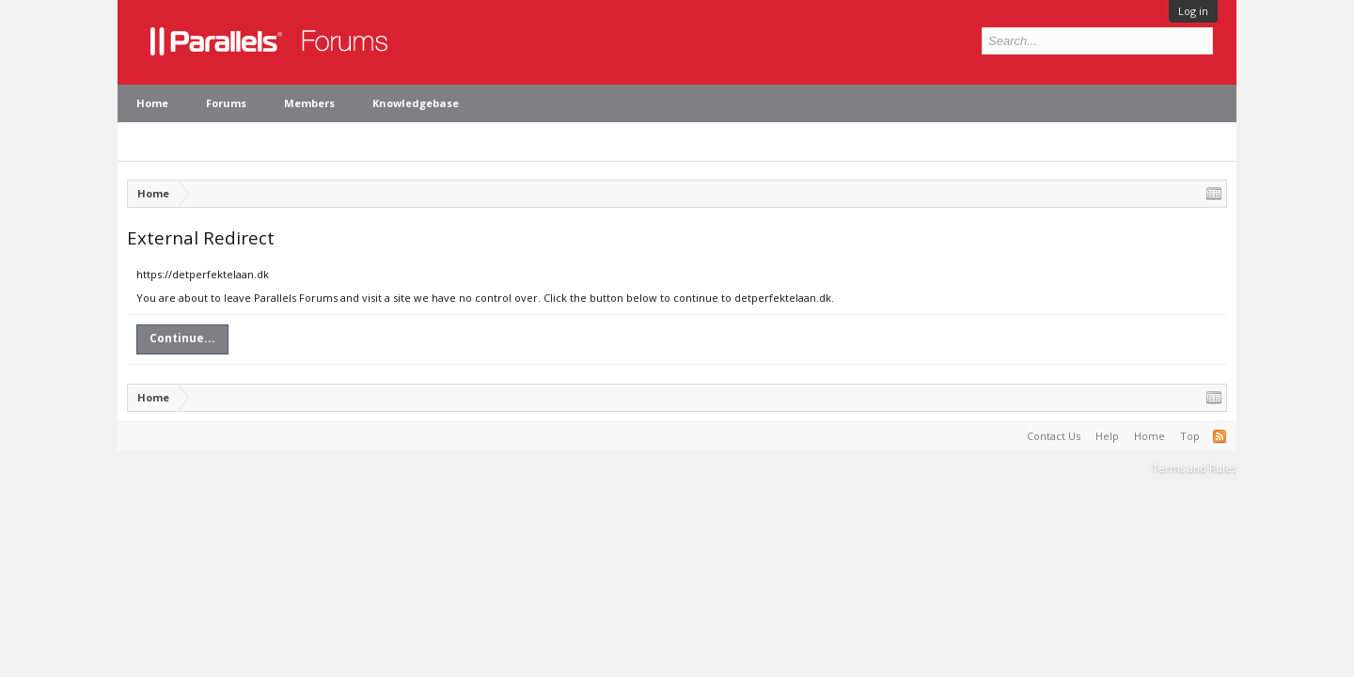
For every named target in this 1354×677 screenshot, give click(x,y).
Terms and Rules (1194, 468)
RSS (1219, 436)
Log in (1193, 11)
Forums (226, 103)
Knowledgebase (415, 103)
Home (152, 103)
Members (309, 103)
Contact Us (1053, 436)
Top (1190, 436)
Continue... (182, 338)
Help (1107, 436)
